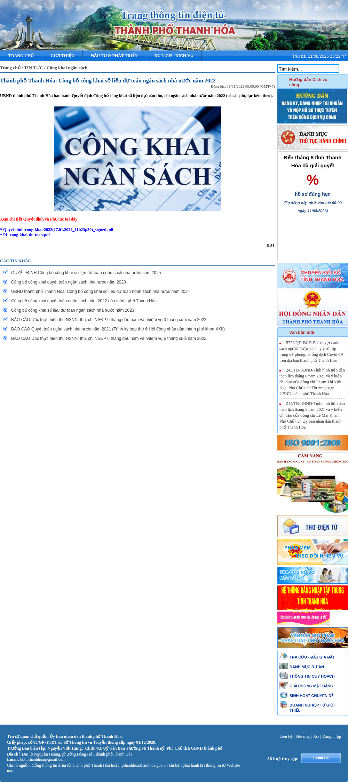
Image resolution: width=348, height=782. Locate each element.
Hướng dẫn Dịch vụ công (308, 82)
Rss (316, 736)
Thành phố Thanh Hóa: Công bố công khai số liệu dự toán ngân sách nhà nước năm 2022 (108, 80)
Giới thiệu (62, 55)
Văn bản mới (301, 332)
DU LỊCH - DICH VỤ (174, 55)
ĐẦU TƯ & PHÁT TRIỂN (114, 55)
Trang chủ (21, 55)
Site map (303, 736)
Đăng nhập (331, 736)
